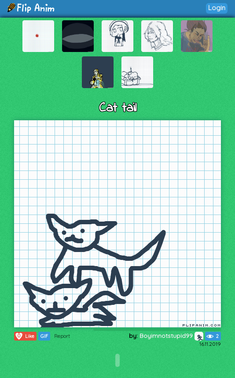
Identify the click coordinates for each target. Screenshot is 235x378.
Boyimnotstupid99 (171, 336)
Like (24, 336)
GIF (44, 336)
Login (216, 8)
